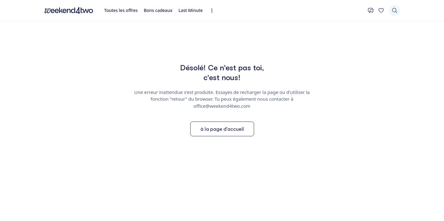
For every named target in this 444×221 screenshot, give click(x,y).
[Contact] (370, 10)
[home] (68, 10)
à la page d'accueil (222, 129)
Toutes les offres (121, 10)
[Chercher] (394, 10)
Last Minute (191, 10)
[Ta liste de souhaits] (381, 10)
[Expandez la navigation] (213, 10)
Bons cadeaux (158, 10)
